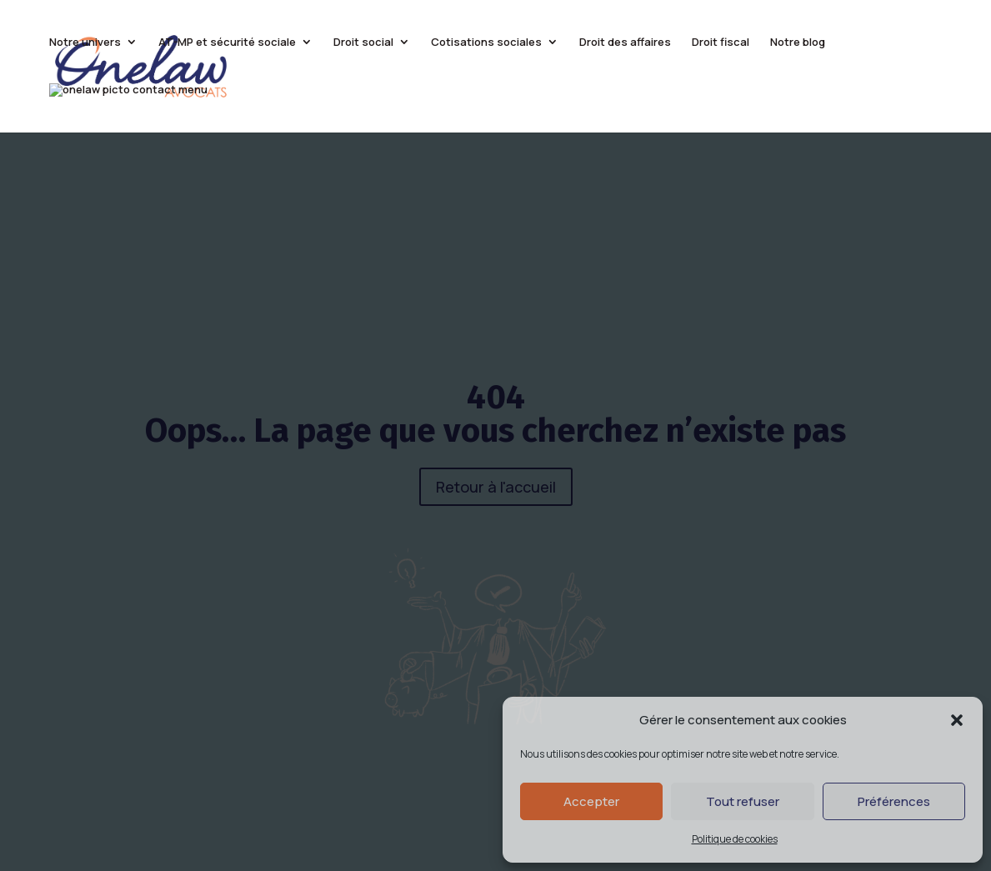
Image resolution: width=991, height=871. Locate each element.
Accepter (591, 801)
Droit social (363, 42)
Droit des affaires (625, 42)
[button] (956, 720)
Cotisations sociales (486, 42)
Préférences (894, 801)
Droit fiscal (720, 42)
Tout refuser (742, 801)
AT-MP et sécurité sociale (227, 42)
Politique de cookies (735, 839)
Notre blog (797, 42)
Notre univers (85, 42)
